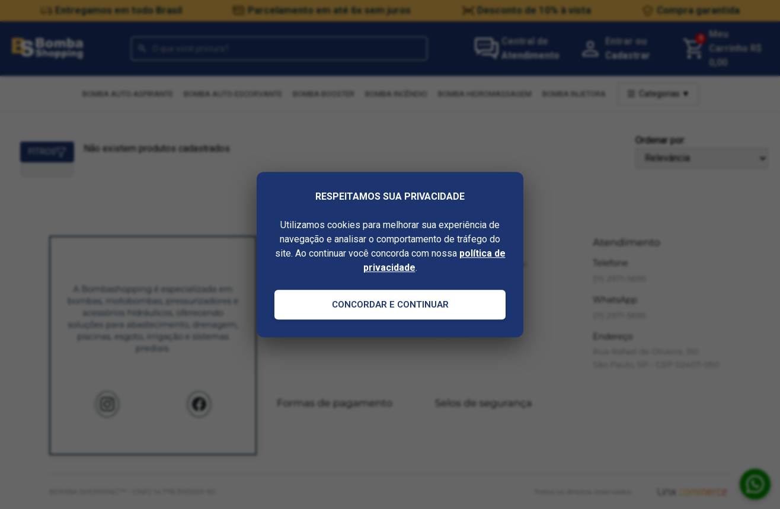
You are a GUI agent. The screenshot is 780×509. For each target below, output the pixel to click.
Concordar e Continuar (390, 304)
